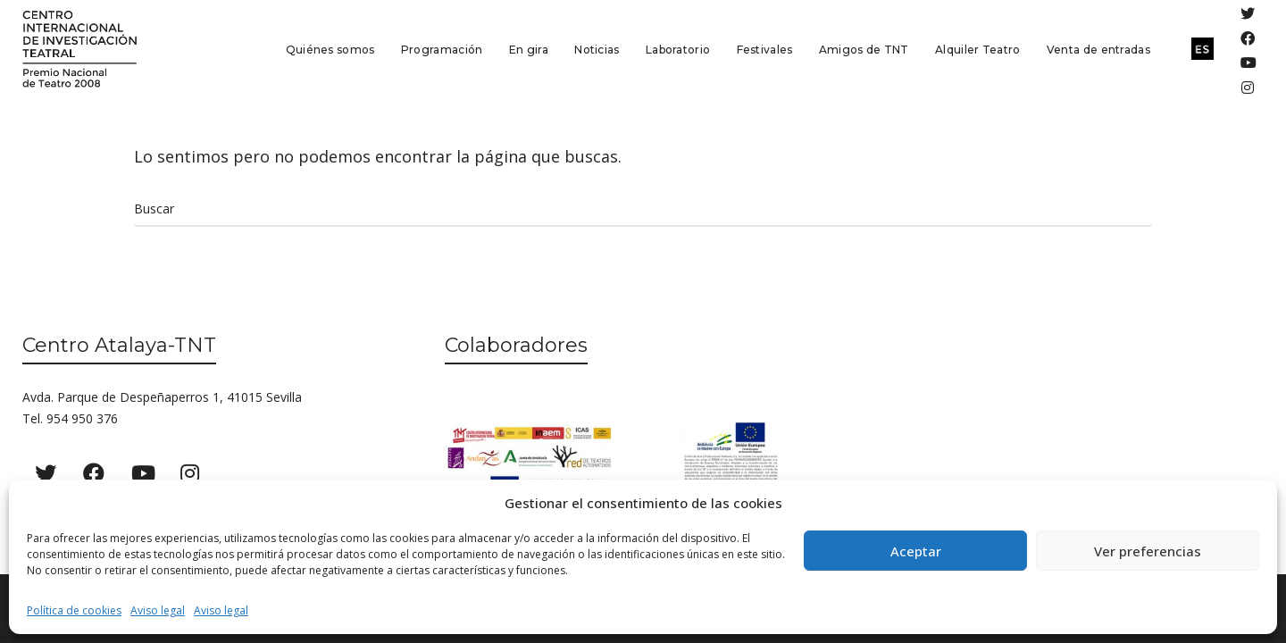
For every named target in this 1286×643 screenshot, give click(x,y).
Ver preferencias (1147, 551)
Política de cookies (74, 610)
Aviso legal (157, 610)
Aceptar (915, 551)
